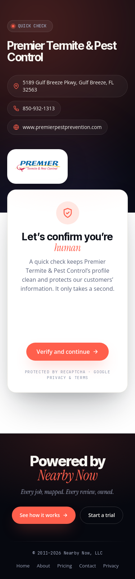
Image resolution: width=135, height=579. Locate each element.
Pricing (64, 565)
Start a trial (101, 515)
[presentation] (67, 318)
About (43, 565)
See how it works (44, 515)
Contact (87, 565)
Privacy (111, 565)
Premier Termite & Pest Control (61, 51)
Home (23, 565)
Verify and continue (68, 352)
